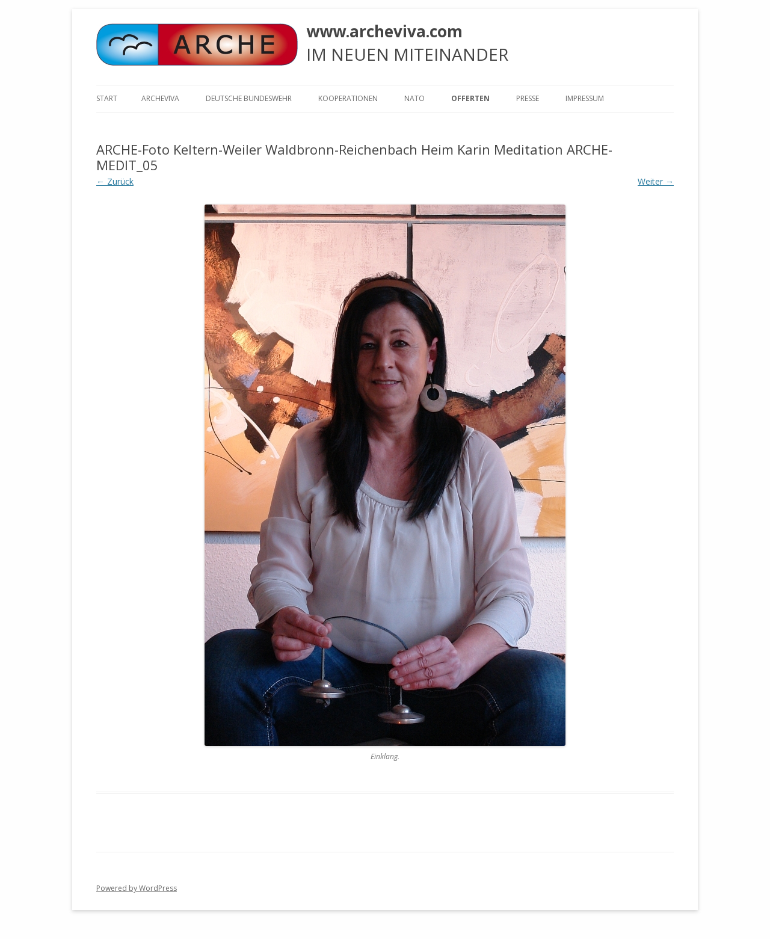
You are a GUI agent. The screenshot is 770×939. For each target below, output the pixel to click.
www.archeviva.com (384, 31)
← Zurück (115, 181)
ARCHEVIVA (160, 98)
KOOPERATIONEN (348, 98)
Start (106, 98)
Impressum (584, 98)
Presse (527, 98)
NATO (414, 98)
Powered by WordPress (136, 888)
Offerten (470, 98)
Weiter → (656, 181)
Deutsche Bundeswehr (249, 98)
